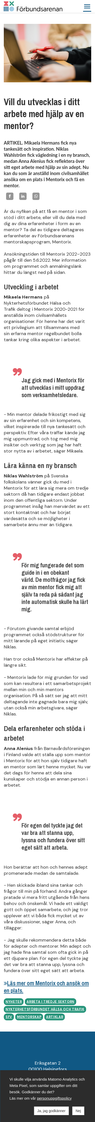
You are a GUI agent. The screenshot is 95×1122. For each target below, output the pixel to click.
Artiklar (54, 1017)
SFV (9, 1017)
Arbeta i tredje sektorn (50, 1002)
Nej (78, 1111)
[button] (87, 6)
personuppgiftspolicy (54, 1098)
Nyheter (14, 1002)
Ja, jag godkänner (51, 1111)
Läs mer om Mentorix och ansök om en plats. (46, 986)
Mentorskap (29, 1017)
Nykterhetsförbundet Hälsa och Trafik (45, 1009)
